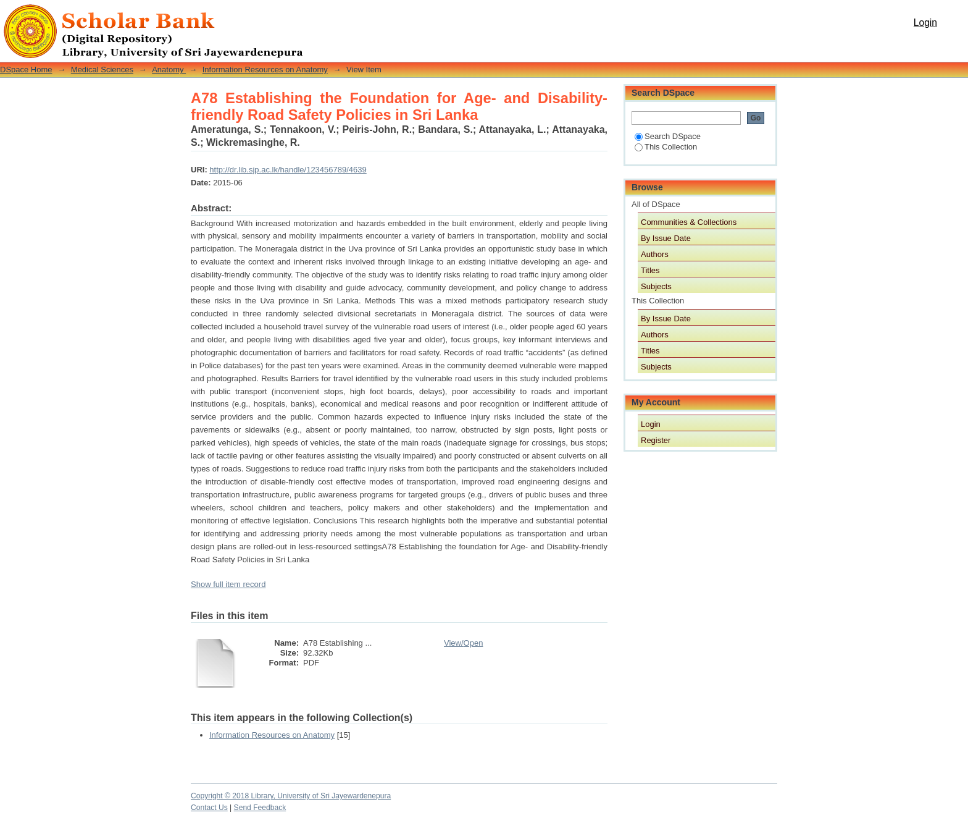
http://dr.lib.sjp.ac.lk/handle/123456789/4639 (287, 169)
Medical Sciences (102, 69)
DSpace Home (26, 69)
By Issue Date (666, 238)
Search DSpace (668, 136)
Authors (655, 254)
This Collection (666, 146)
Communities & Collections (688, 222)
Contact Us (209, 807)
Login (925, 22)
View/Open (463, 643)
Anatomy (169, 69)
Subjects (656, 286)
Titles (650, 270)
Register (655, 440)
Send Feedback (260, 807)
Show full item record (228, 584)
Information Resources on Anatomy (265, 69)
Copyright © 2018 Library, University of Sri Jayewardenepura (291, 796)
